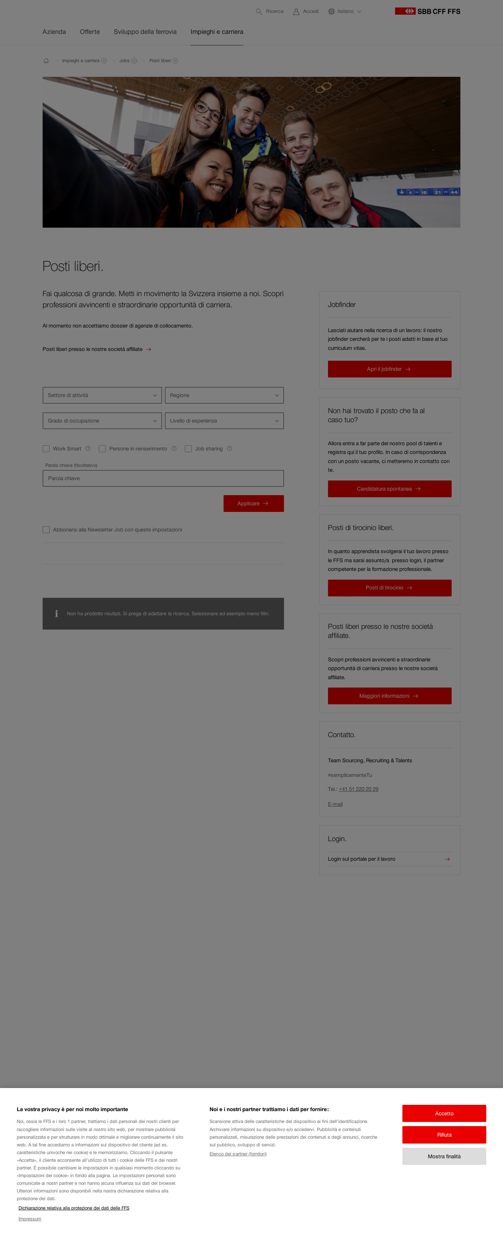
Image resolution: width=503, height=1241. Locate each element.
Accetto (444, 1122)
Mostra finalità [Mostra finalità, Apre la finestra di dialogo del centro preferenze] (444, 1165)
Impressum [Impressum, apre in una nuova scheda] (30, 1228)
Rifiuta (444, 1144)
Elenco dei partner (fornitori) (238, 1163)
